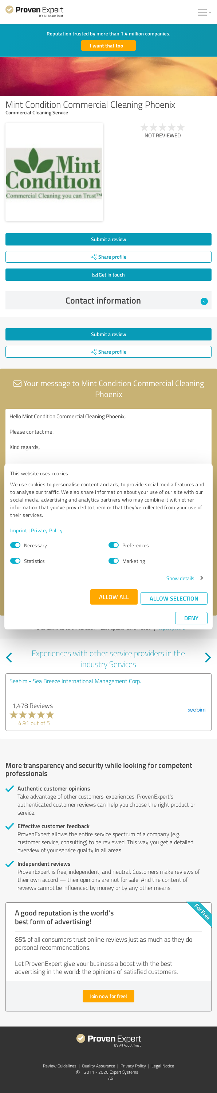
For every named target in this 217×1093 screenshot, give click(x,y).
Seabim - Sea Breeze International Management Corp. (75, 681)
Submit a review (108, 239)
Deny (191, 618)
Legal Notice (162, 1066)
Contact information (137, 300)
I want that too (106, 45)
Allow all (114, 597)
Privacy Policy (47, 530)
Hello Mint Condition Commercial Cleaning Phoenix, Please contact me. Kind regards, (108, 450)
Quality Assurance (98, 1066)
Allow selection (174, 598)
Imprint (18, 530)
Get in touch (108, 274)
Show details (180, 578)
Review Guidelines (59, 1066)
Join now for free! (108, 996)
